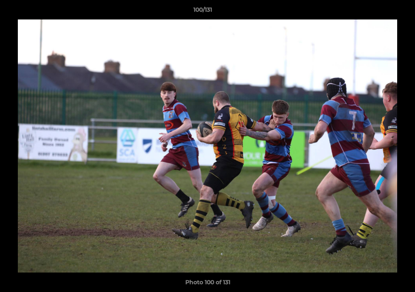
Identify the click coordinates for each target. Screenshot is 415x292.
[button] (381, 11)
